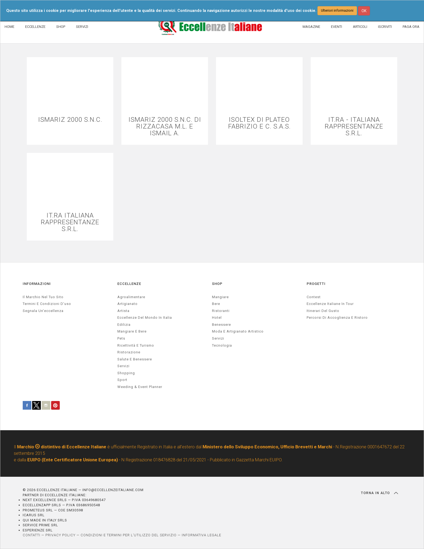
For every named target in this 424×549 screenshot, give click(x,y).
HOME (9, 27)
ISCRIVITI (385, 27)
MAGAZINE (311, 27)
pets (121, 338)
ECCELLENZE (35, 27)
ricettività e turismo (135, 345)
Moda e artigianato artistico (238, 331)
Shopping (126, 373)
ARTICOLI (360, 27)
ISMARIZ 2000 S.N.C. (70, 119)
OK (364, 11)
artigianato (127, 304)
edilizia (124, 325)
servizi (123, 366)
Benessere (221, 325)
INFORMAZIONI (37, 284)
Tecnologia (222, 345)
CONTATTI (31, 535)
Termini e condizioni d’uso (47, 304)
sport (122, 380)
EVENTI (336, 27)
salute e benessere (134, 359)
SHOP (60, 27)
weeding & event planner (139, 387)
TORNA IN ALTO (379, 493)
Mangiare (220, 297)
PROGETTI (316, 284)
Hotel (217, 317)
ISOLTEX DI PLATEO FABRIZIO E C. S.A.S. (259, 123)
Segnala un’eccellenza (43, 311)
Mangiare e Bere (132, 331)
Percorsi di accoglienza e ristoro (337, 317)
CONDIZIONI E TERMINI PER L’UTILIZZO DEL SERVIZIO (129, 535)
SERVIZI (82, 27)
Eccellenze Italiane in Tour (330, 304)
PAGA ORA (411, 27)
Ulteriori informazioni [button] (337, 10)
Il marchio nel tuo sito (43, 297)
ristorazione (128, 352)
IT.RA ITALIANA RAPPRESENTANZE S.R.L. (70, 222)
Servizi (218, 338)
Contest (314, 297)
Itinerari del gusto (323, 311)
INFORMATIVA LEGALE (201, 535)
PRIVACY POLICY (60, 535)
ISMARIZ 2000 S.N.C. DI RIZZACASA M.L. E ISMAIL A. (164, 126)
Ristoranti (221, 311)
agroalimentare (131, 297)
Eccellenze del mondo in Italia (144, 317)
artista (123, 311)
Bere (216, 304)
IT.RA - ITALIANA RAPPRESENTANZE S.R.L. (354, 126)
